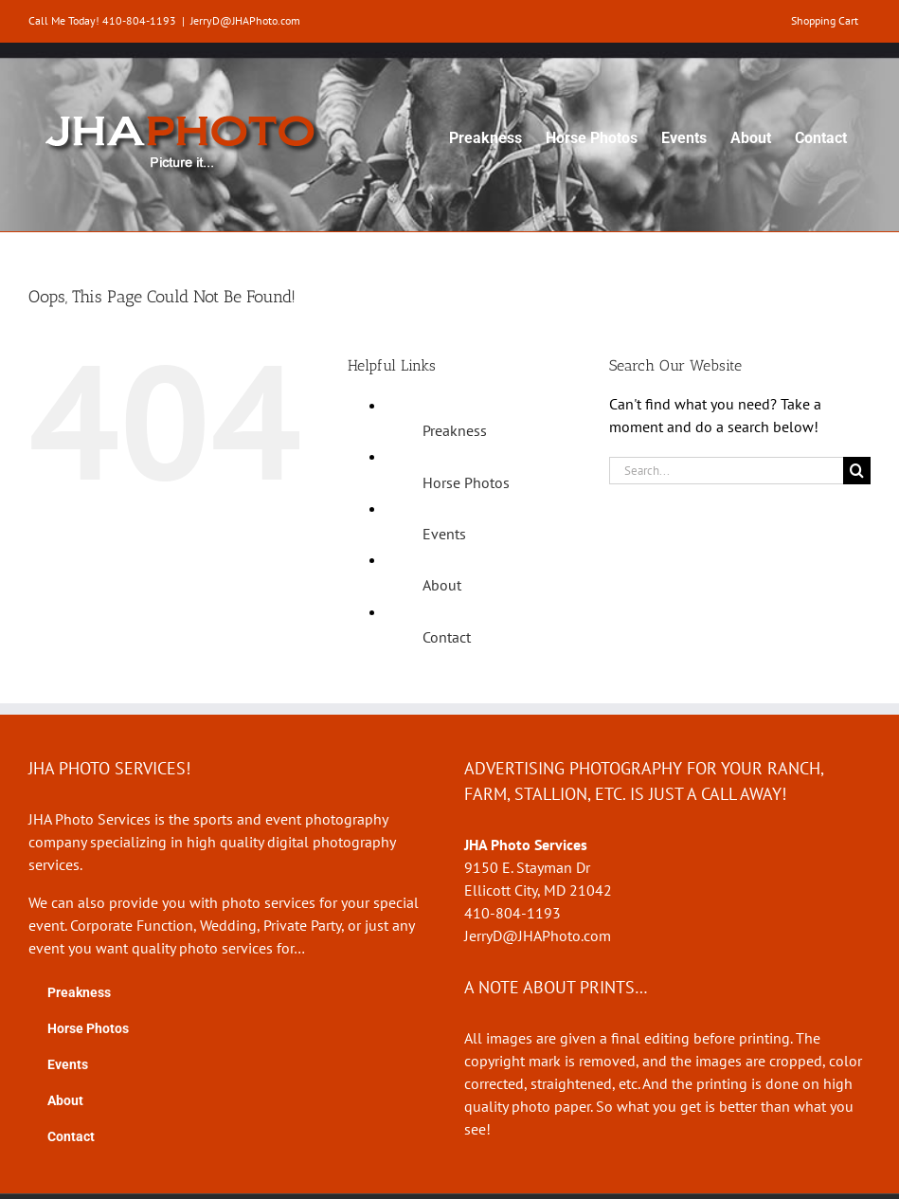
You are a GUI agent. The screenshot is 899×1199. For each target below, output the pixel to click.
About (442, 584)
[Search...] (726, 470)
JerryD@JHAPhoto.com (245, 20)
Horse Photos (466, 482)
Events (444, 533)
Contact (447, 636)
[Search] (857, 470)
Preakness (455, 430)
